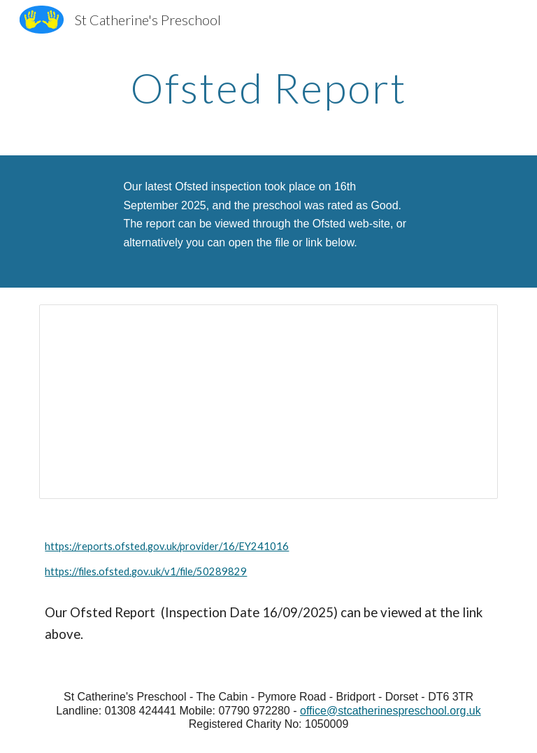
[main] (268, 87)
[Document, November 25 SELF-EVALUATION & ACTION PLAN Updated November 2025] (268, 401)
